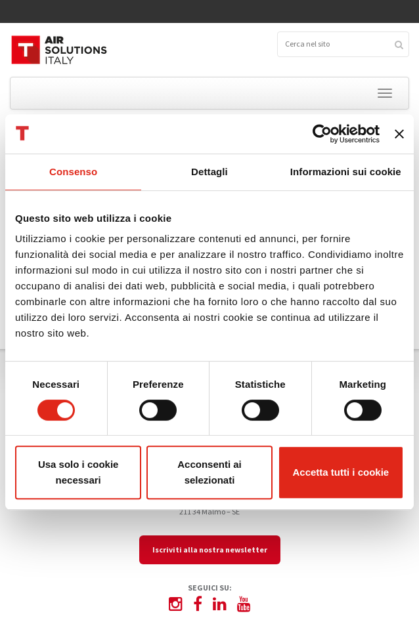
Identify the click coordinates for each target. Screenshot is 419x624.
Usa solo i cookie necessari (78, 472)
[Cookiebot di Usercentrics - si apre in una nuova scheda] (322, 134)
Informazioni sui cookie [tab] (345, 171)
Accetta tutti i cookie (340, 472)
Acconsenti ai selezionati (209, 472)
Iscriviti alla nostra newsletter (209, 549)
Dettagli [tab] (209, 171)
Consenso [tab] (73, 171)
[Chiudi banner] (399, 133)
